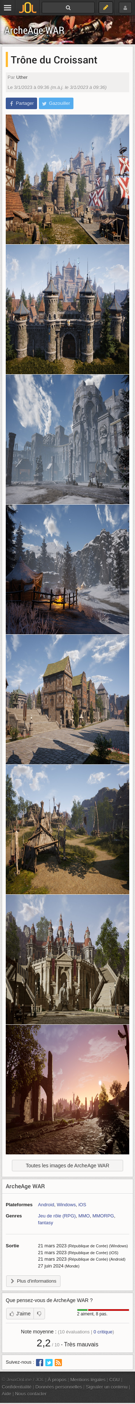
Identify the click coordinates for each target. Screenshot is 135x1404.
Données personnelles (58, 1387)
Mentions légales (87, 1379)
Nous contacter (31, 1393)
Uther (22, 77)
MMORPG (103, 1216)
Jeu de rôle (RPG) (57, 1216)
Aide (6, 1393)
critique (103, 1331)
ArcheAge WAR (34, 30)
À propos (57, 1379)
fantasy (45, 1222)
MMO (84, 1216)
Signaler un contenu (106, 1387)
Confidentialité (17, 1387)
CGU (114, 1379)
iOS (82, 1204)
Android (46, 1204)
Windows (66, 1204)
